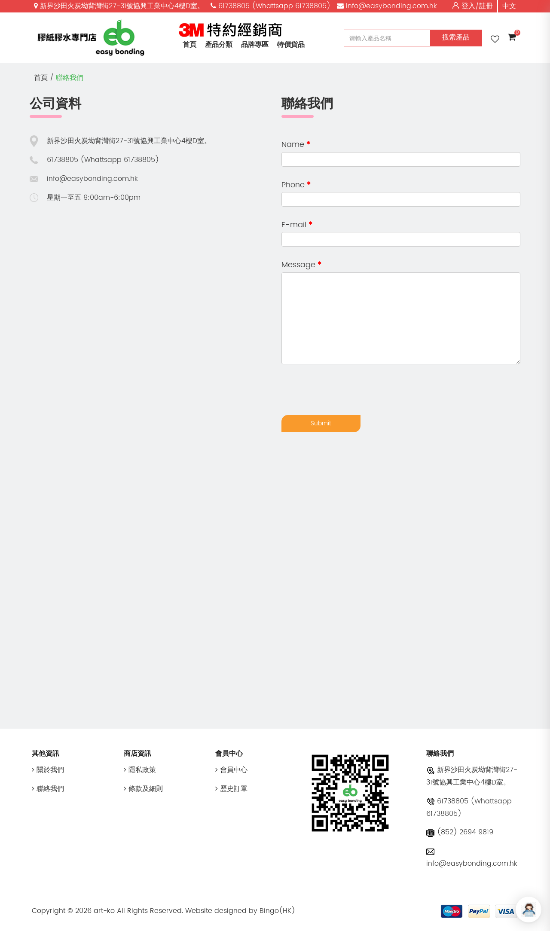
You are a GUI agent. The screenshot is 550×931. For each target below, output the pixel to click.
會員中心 (231, 769)
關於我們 (48, 769)
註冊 (486, 6)
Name (292, 144)
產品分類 (218, 44)
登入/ (470, 6)
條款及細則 (143, 788)
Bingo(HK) (277, 910)
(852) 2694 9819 (459, 832)
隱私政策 (140, 769)
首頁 (189, 44)
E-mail (293, 225)
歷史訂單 (231, 788)
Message (298, 265)
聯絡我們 (69, 77)
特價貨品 (291, 44)
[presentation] (346, 389)
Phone (293, 185)
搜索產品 (456, 37)
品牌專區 (255, 44)
